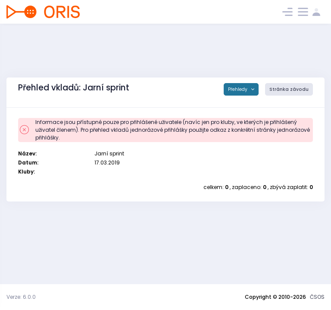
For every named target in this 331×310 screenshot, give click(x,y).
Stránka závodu (289, 89)
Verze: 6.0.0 (21, 297)
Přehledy (238, 89)
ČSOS (317, 297)
